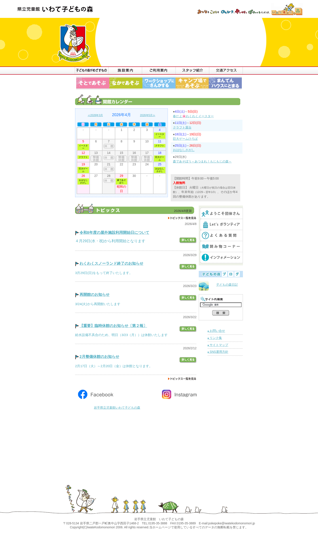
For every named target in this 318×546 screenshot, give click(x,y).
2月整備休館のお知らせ (99, 356)
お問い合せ (216, 331)
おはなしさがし (184, 150)
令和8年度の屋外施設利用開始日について (114, 232)
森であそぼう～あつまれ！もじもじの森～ (202, 161)
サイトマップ (218, 345)
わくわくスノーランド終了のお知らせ (111, 263)
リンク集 (215, 338)
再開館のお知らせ (95, 294)
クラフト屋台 (182, 127)
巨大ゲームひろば (185, 138)
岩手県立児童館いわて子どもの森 (117, 407)
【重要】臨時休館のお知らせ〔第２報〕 (113, 325)
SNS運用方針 (218, 351)
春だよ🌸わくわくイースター (193, 116)
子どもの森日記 (227, 284)
